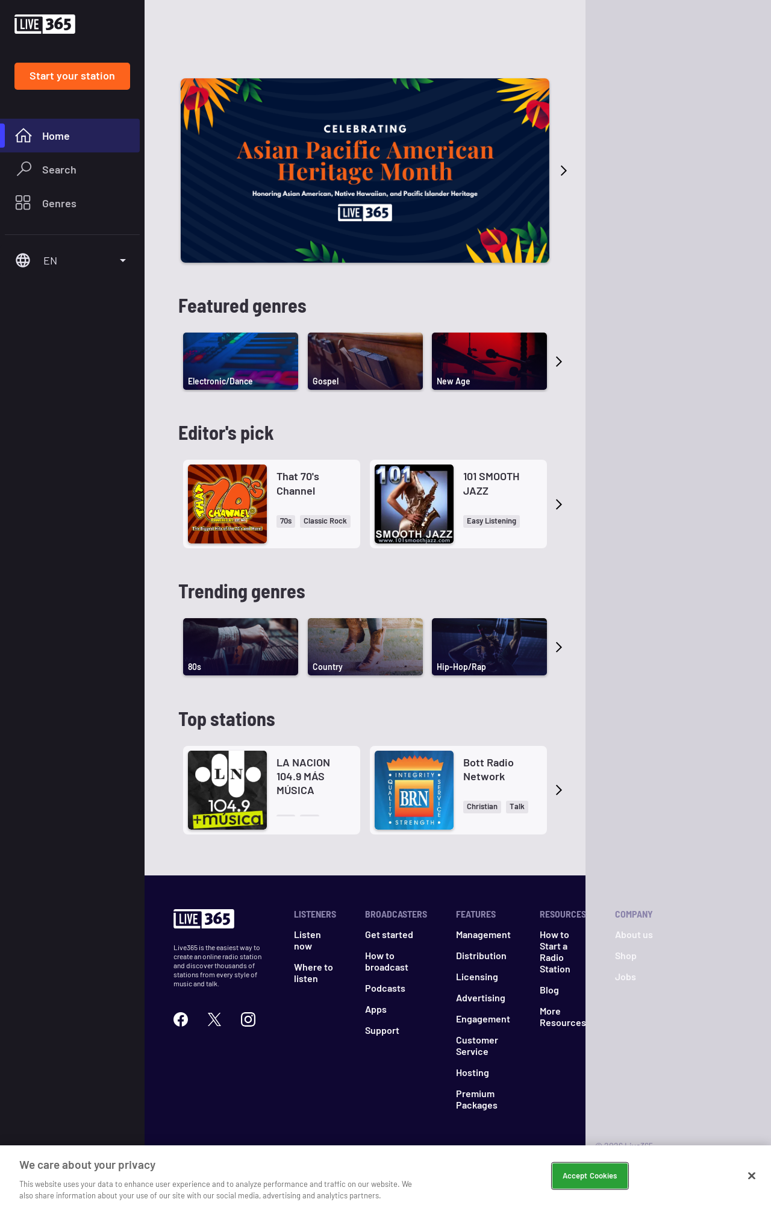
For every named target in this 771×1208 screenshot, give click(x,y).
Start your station (72, 75)
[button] (285, 521)
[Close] (751, 1176)
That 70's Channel (297, 482)
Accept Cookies (590, 1175)
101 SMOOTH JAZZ (491, 482)
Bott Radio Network (488, 769)
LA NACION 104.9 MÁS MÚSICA (303, 776)
